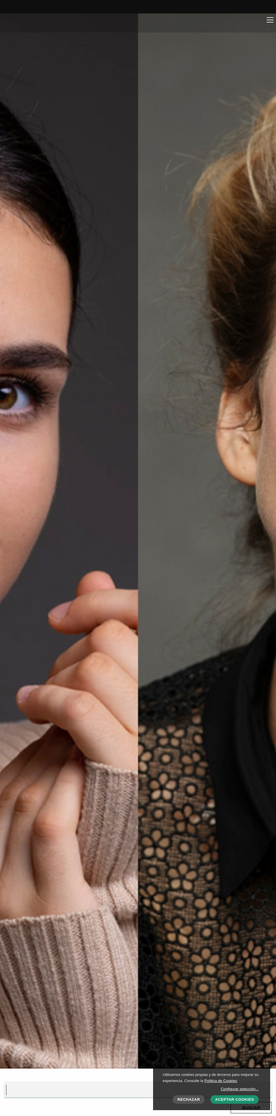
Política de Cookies (220, 1081)
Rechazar (188, 1099)
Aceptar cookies (234, 1099)
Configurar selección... (239, 1089)
